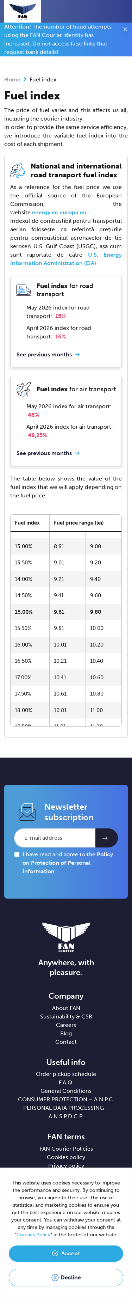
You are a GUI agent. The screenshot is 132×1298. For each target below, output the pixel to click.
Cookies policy (66, 1157)
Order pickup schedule (66, 1074)
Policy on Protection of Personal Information (68, 863)
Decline (71, 1277)
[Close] (125, 30)
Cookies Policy (33, 1235)
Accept (70, 1253)
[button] (109, 11)
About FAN (66, 1008)
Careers (66, 1025)
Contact (66, 1042)
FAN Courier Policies (66, 1148)
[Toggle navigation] (122, 12)
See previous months (44, 354)
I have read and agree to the (68, 863)
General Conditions (66, 1091)
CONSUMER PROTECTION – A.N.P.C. (66, 1099)
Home (12, 79)
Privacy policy (66, 1165)
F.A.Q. (66, 1082)
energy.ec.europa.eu (59, 212)
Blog (66, 1033)
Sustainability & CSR (66, 1016)
